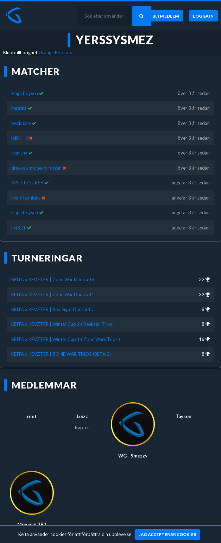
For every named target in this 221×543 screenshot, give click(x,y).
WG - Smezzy (132, 456)
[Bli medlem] (166, 15)
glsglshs (19, 153)
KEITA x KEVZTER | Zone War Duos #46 (52, 279)
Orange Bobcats (55, 52)
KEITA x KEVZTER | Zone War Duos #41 (52, 294)
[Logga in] (203, 15)
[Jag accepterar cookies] (167, 534)
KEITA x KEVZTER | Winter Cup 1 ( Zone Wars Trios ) (65, 339)
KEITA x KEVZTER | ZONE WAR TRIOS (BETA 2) (61, 354)
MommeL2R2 (31, 524)
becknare (21, 123)
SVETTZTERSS (27, 182)
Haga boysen (24, 93)
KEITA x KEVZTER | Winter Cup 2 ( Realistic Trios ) (63, 324)
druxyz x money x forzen (36, 168)
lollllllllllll (19, 138)
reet (32, 416)
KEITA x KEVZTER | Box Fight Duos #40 (52, 309)
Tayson (183, 416)
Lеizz (82, 416)
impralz (18, 108)
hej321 (18, 228)
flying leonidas (26, 198)
